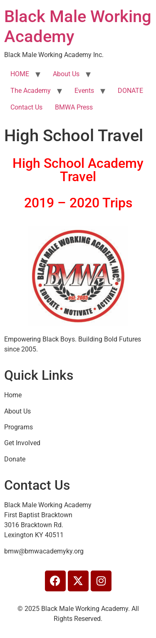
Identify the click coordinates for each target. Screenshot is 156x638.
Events (84, 91)
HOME (19, 74)
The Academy (30, 91)
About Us (66, 74)
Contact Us (26, 107)
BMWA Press (74, 107)
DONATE (130, 91)
